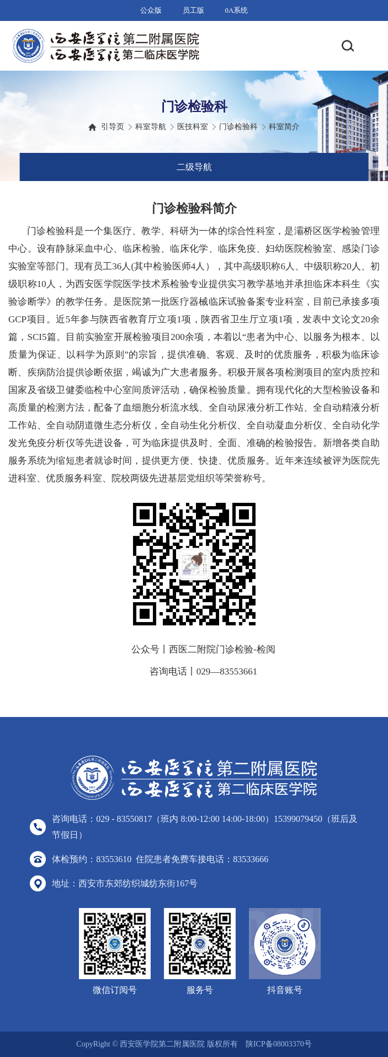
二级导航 (194, 167)
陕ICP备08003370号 (279, 1044)
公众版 (151, 10)
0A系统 (236, 10)
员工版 (193, 10)
